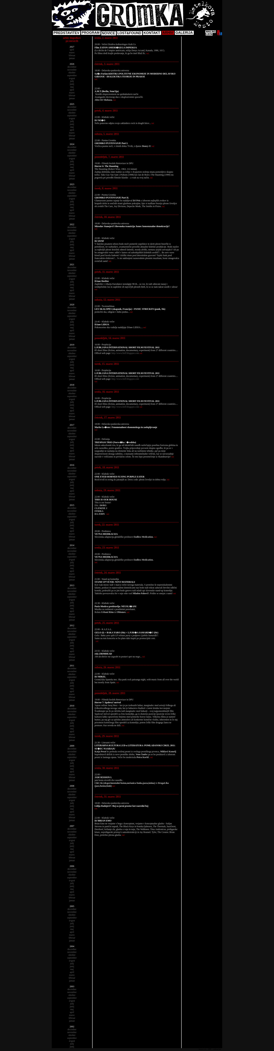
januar (72, 58)
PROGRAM (91, 33)
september (72, 75)
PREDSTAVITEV (66, 33)
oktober (71, 72)
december (71, 67)
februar (72, 55)
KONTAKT (151, 33)
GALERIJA (184, 33)
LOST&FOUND (129, 33)
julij (72, 81)
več (147, 53)
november (72, 69)
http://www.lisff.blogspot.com (125, 353)
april (72, 49)
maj (72, 87)
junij (72, 84)
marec (72, 52)
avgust (72, 78)
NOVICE (108, 33)
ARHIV (167, 33)
